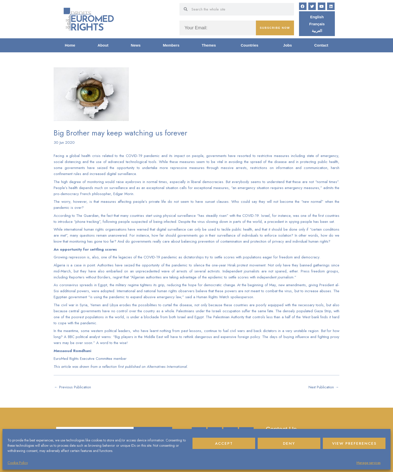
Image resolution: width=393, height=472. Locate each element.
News (136, 45)
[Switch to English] (317, 16)
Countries (251, 45)
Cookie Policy (18, 462)
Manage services (368, 462)
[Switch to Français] (317, 23)
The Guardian (87, 215)
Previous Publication (72, 387)
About (102, 45)
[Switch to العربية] (317, 30)
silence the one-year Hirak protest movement (229, 265)
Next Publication (324, 387)
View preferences (354, 443)
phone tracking (87, 221)
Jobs (287, 45)
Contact (321, 45)
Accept (224, 443)
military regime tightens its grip (140, 285)
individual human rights (310, 241)
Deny (289, 443)
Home (70, 45)
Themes (210, 45)
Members (171, 45)
